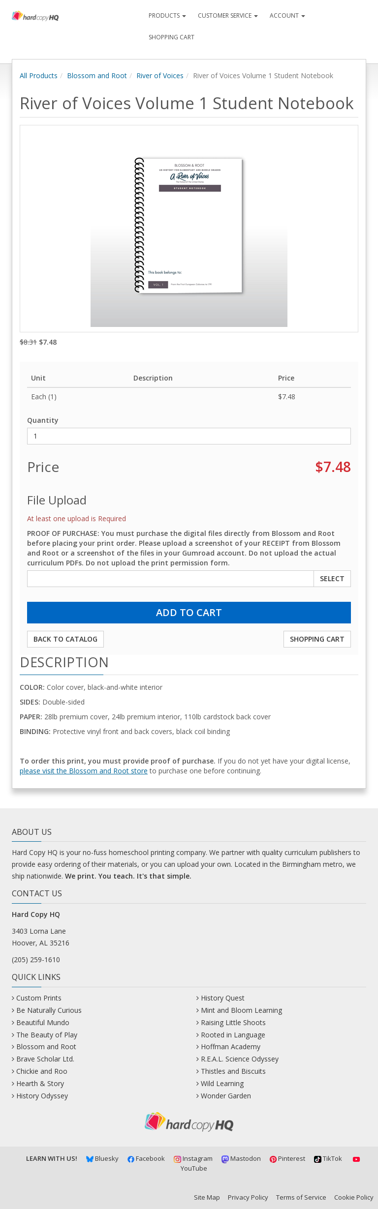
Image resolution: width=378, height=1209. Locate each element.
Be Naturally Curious (49, 1010)
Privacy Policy (248, 1197)
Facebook (146, 1158)
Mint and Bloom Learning (241, 1010)
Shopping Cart (171, 37)
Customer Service (228, 15)
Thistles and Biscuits (233, 1071)
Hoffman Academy (230, 1046)
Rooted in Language (233, 1034)
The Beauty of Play (46, 1034)
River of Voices (160, 75)
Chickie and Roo (41, 1071)
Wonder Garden (226, 1095)
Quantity (43, 420)
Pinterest (288, 1158)
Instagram (193, 1158)
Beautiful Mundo (42, 1022)
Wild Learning (222, 1083)
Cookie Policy (354, 1197)
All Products (39, 75)
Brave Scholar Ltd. (45, 1058)
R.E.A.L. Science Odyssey (240, 1058)
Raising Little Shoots (233, 1022)
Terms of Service (301, 1197)
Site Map (207, 1197)
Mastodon (241, 1158)
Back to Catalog (65, 639)
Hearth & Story (40, 1083)
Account (287, 15)
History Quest (223, 998)
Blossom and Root (97, 75)
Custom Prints (39, 998)
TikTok (328, 1158)
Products (167, 15)
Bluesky (102, 1158)
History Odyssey (42, 1095)
